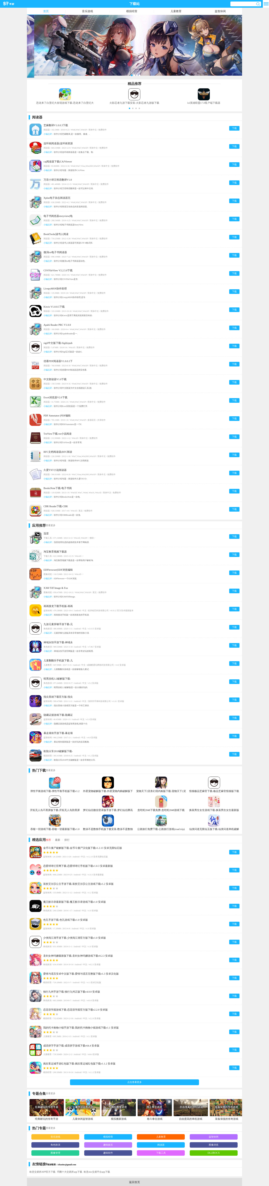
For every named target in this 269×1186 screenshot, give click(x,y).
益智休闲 (220, 11)
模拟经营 (131, 11)
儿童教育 (176, 11)
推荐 (48, 840)
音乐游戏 (87, 11)
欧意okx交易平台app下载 (97, 1172)
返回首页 (134, 1182)
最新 (57, 840)
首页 (46, 11)
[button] (129, 108)
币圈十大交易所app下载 (69, 1172)
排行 (66, 840)
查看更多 (50, 525)
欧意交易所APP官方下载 (43, 1172)
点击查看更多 (134, 1082)
